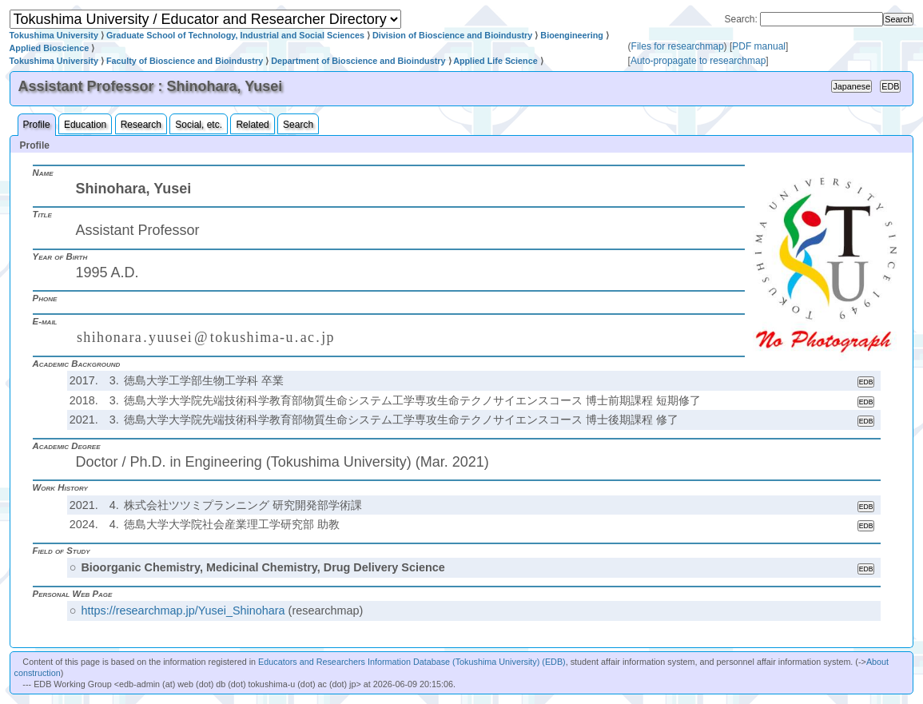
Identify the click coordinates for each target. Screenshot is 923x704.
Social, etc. (198, 124)
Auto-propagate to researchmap (698, 60)
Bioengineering (571, 35)
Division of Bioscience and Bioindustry (452, 35)
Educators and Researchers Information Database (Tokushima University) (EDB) (412, 661)
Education (85, 124)
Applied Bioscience (50, 48)
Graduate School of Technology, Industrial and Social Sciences (235, 35)
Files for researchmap (677, 46)
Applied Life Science (495, 61)
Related (252, 124)
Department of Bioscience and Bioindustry (358, 61)
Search (298, 124)
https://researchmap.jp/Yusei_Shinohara (182, 610)
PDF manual (759, 46)
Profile (36, 124)
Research (141, 124)
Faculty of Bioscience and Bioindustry (184, 61)
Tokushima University (54, 35)
